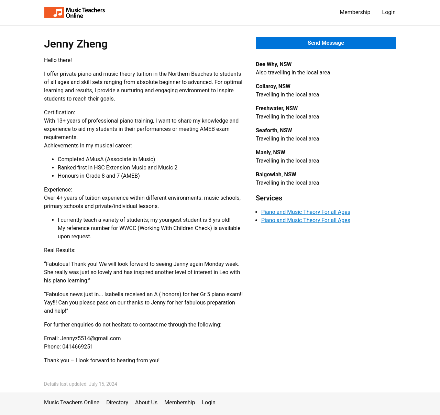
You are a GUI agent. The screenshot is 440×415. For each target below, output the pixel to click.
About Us (146, 402)
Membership (355, 12)
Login (389, 12)
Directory (117, 402)
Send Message (326, 43)
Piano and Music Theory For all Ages (305, 212)
